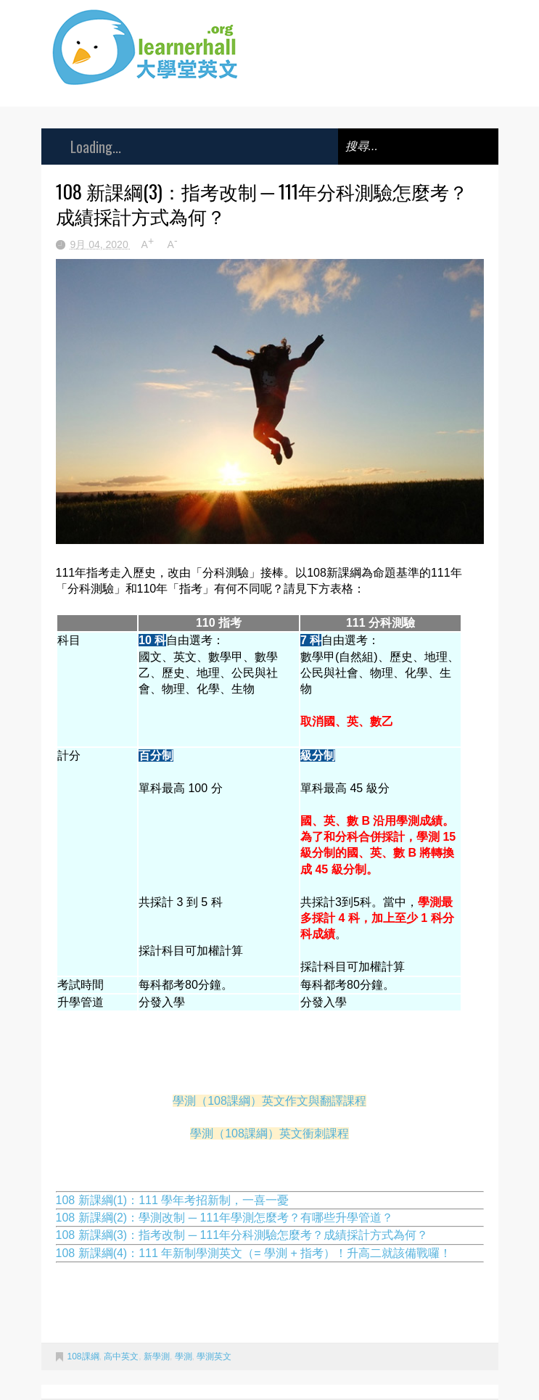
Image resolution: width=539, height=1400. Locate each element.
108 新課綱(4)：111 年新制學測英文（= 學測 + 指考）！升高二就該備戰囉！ (254, 1253)
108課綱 (83, 1356)
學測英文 (214, 1356)
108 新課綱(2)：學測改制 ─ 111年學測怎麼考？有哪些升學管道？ (225, 1217)
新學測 (157, 1356)
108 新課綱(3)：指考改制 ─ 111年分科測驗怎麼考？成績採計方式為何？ (242, 1235)
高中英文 (121, 1356)
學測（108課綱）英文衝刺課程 (269, 1133)
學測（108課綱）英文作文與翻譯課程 (269, 1101)
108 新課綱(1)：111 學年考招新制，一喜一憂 (172, 1200)
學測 (183, 1356)
